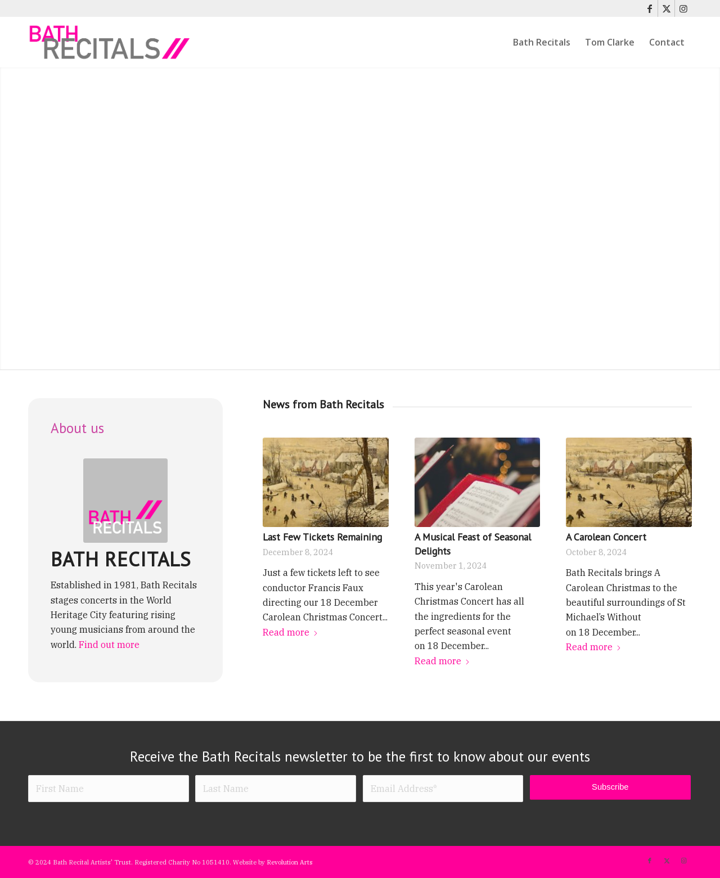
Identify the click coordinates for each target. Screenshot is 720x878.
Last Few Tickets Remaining (322, 536)
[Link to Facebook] (649, 8)
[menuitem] (542, 42)
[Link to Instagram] (683, 8)
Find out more (109, 644)
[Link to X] (666, 8)
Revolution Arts (290, 862)
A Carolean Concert (606, 536)
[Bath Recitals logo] (125, 500)
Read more (290, 632)
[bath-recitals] (110, 42)
